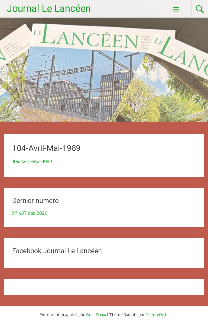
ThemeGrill (157, 314)
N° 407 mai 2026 (29, 213)
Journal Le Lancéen (49, 8)
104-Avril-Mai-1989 (32, 161)
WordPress (96, 314)
